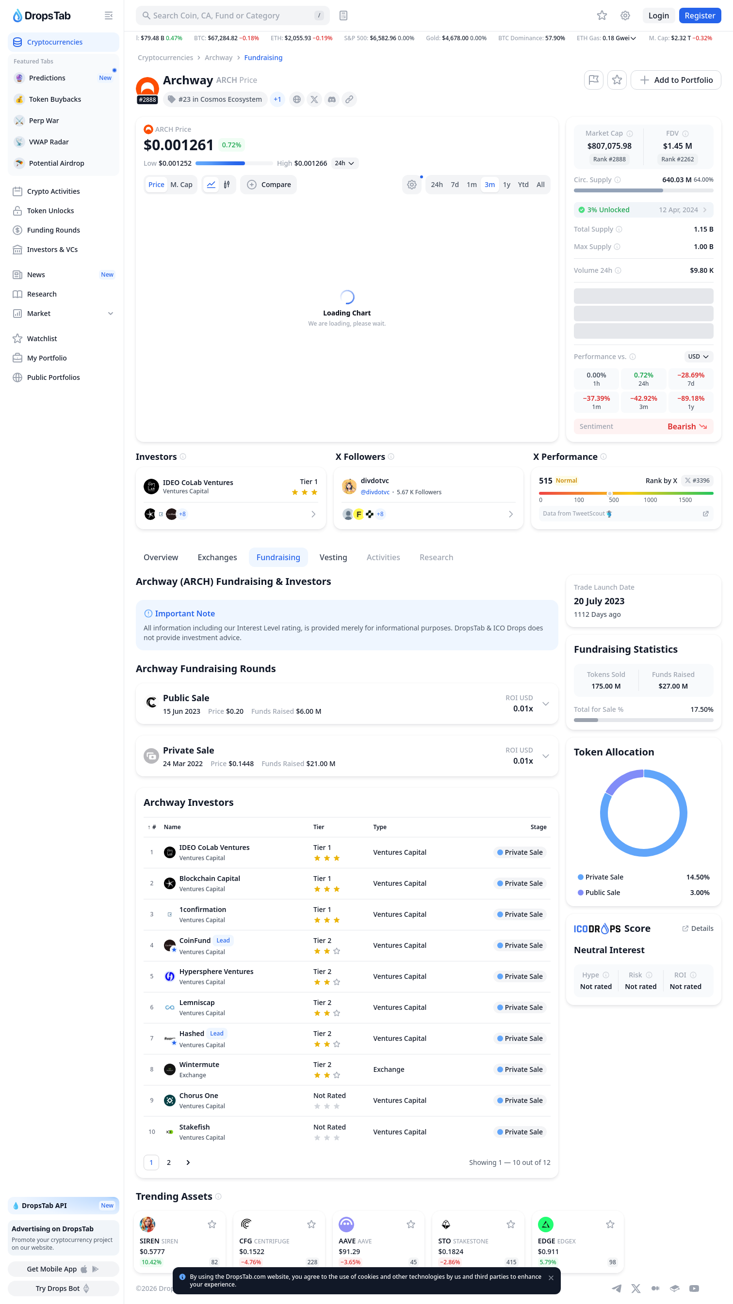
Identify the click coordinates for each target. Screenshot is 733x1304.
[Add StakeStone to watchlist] (511, 1224)
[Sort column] (152, 827)
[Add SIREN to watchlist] (212, 1224)
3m (490, 184)
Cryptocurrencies (165, 57)
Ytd (523, 184)
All (541, 184)
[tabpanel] (347, 308)
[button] (428, 38)
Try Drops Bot (64, 1288)
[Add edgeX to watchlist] (610, 1224)
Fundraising (263, 57)
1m (472, 184)
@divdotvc (375, 492)
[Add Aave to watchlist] (411, 1224)
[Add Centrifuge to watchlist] (311, 1224)
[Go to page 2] (169, 1162)
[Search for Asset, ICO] (233, 15)
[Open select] (345, 163)
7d (455, 184)
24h (437, 184)
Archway (218, 57)
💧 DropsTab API (63, 1205)
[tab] (156, 184)
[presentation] (297, 99)
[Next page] (188, 1162)
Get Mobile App (63, 1269)
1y (506, 184)
